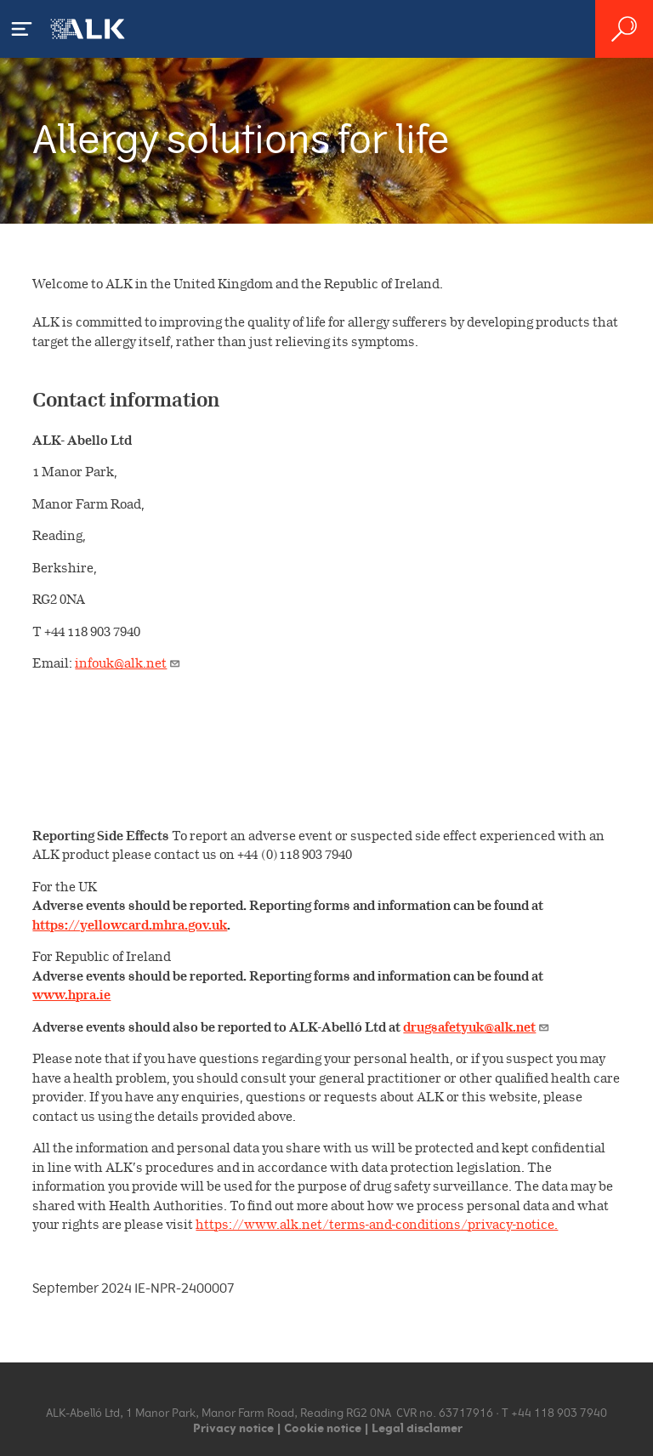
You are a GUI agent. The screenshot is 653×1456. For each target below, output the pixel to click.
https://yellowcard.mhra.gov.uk (129, 925)
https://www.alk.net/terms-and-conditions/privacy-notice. (377, 1224)
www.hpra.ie (71, 995)
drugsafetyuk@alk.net (476, 1027)
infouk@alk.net (128, 663)
